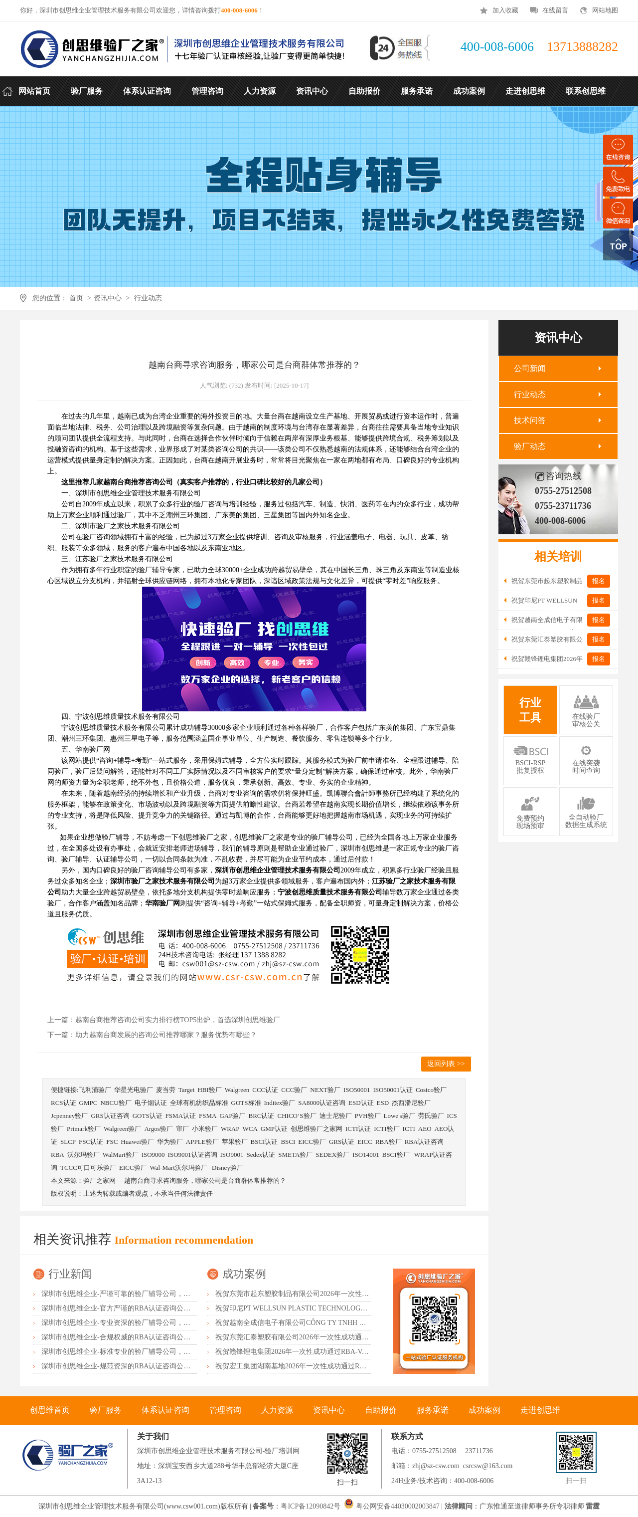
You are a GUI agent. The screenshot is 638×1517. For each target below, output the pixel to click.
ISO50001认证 (392, 1089)
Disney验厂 (227, 1167)
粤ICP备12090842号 (311, 1506)
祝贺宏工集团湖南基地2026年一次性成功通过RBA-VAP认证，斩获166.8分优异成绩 (342, 1366)
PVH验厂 (368, 1115)
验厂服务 (106, 1410)
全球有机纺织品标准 (199, 1102)
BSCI (288, 1141)
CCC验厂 (294, 1089)
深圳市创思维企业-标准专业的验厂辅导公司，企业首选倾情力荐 (140, 1351)
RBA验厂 (388, 1141)
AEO (425, 1128)
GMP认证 (274, 1128)
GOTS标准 (246, 1102)
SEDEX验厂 (332, 1154)
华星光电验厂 (133, 1089)
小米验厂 (205, 1128)
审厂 (182, 1128)
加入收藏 (505, 10)
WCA (249, 1128)
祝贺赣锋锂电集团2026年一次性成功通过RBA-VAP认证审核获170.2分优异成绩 (335, 1351)
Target (186, 1089)
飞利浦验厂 (95, 1089)
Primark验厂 (84, 1128)
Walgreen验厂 (122, 1128)
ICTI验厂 (386, 1128)
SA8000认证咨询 (321, 1102)
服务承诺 (433, 1410)
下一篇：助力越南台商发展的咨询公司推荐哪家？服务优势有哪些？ (152, 1035)
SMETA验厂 (295, 1154)
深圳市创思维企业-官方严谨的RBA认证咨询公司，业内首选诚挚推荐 (147, 1308)
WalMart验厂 (121, 1154)
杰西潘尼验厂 (411, 1102)
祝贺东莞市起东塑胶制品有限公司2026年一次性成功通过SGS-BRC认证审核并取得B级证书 (354, 1294)
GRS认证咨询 (110, 1115)
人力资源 (277, 1410)
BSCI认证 (264, 1141)
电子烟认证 (151, 1102)
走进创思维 (540, 1410)
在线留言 (555, 10)
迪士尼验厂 (335, 1115)
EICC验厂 (312, 1141)
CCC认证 (265, 1089)
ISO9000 (153, 1154)
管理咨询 (225, 1410)
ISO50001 (356, 1089)
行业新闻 (70, 1274)
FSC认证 (91, 1141)
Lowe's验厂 (399, 1115)
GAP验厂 (232, 1115)
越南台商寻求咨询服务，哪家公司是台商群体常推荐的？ (205, 1180)
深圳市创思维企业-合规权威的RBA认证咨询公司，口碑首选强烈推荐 (147, 1337)
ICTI (409, 1128)
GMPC (88, 1102)
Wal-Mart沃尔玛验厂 (179, 1167)
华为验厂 (170, 1141)
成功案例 (244, 1274)
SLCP (68, 1141)
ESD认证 (361, 1102)
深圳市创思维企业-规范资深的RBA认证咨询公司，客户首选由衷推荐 (147, 1366)
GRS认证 (341, 1141)
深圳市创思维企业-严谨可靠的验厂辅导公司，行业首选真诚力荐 (140, 1294)
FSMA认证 (180, 1115)
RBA (57, 1154)
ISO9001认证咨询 (192, 1154)
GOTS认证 (147, 1115)
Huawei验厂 (137, 1141)
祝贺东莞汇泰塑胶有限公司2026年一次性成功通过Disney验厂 (309, 1337)
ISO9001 (232, 1154)
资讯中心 (108, 298)
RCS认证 (63, 1102)
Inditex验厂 (280, 1102)
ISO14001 (365, 1154)
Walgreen (237, 1089)
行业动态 (148, 298)
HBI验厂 (209, 1089)
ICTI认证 (358, 1128)
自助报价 (381, 1410)
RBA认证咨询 (424, 1141)
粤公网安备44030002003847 (398, 1506)
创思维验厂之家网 (316, 1128)
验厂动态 (530, 446)
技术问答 (530, 420)
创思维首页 (50, 1410)
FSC (112, 1141)
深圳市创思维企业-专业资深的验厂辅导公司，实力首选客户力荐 (140, 1322)
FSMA (207, 1115)
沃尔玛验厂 (83, 1154)
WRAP (230, 1128)
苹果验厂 (235, 1141)
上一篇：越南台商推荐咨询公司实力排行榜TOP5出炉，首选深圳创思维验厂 (163, 1020)
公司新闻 (530, 368)
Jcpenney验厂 (69, 1115)
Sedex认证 (260, 1154)
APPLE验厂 (202, 1141)
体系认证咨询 (165, 1410)
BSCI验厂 (396, 1154)
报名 (598, 581)
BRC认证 (261, 1115)
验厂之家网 (99, 1180)
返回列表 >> (446, 1064)
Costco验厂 (431, 1089)
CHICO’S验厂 (297, 1115)
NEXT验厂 (325, 1089)
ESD (383, 1102)
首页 (76, 298)
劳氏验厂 (431, 1115)
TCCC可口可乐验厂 (88, 1167)
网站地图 (605, 10)
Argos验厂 (158, 1128)
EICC (364, 1141)
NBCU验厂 (115, 1102)
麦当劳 (165, 1089)
